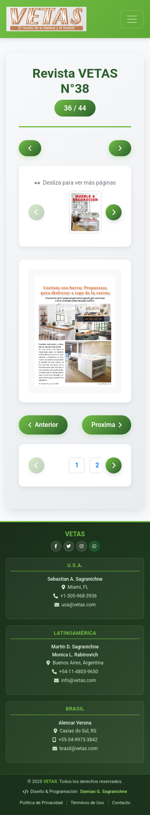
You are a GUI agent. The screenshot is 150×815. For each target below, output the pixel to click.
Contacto (121, 802)
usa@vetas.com (79, 605)
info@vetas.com (78, 680)
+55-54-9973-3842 (78, 740)
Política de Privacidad (41, 802)
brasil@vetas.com (79, 748)
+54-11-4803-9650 (78, 671)
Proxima (107, 425)
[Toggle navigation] (132, 19)
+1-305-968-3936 (78, 596)
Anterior (43, 425)
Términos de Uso (87, 802)
